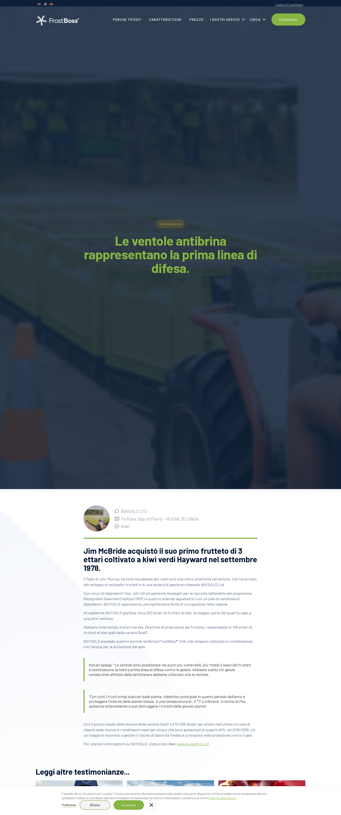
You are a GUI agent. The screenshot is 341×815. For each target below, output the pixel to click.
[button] (151, 805)
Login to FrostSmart (289, 5)
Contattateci (288, 19)
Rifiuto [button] (95, 805)
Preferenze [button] (69, 805)
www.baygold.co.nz (193, 743)
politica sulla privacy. (223, 798)
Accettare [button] (129, 805)
